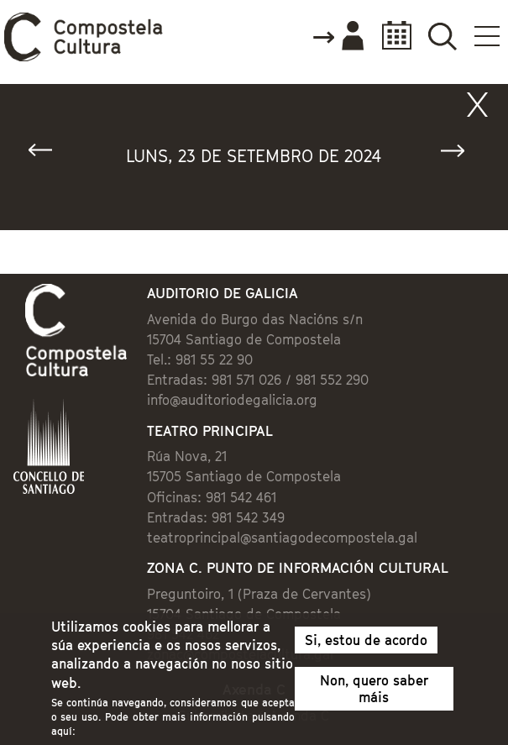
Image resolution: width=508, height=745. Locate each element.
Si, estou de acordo (366, 645)
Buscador (442, 35)
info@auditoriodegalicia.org (232, 399)
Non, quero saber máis (374, 694)
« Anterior (48, 154)
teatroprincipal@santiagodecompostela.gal (282, 537)
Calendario (391, 35)
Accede (338, 37)
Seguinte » (460, 154)
